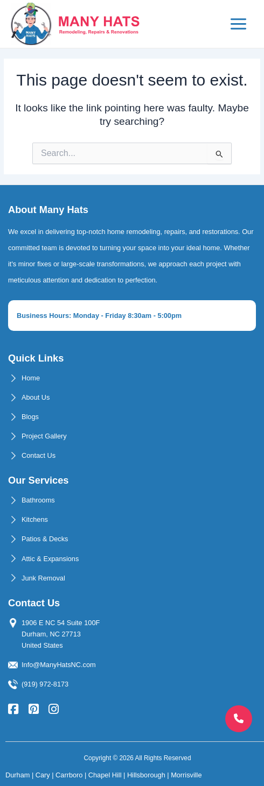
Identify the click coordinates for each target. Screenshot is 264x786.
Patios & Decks (45, 539)
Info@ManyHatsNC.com (59, 665)
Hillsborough (146, 775)
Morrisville (186, 775)
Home (31, 378)
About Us (36, 397)
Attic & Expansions (50, 559)
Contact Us (38, 455)
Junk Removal (43, 578)
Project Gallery (44, 436)
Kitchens (35, 519)
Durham (17, 775)
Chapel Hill (105, 775)
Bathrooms (38, 500)
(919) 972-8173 (45, 684)
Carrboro (68, 775)
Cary (43, 775)
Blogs (30, 417)
